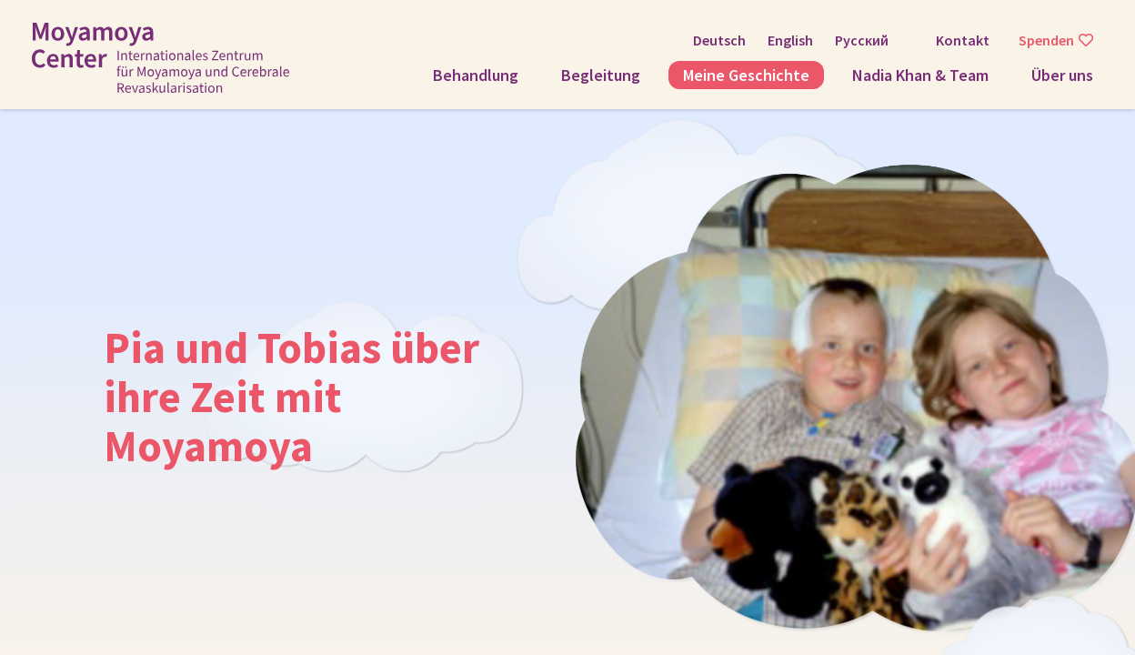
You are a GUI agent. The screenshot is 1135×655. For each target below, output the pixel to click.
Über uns (1062, 75)
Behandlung (475, 75)
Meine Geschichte (746, 75)
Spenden (1046, 40)
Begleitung (600, 75)
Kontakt (962, 40)
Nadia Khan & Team (920, 75)
